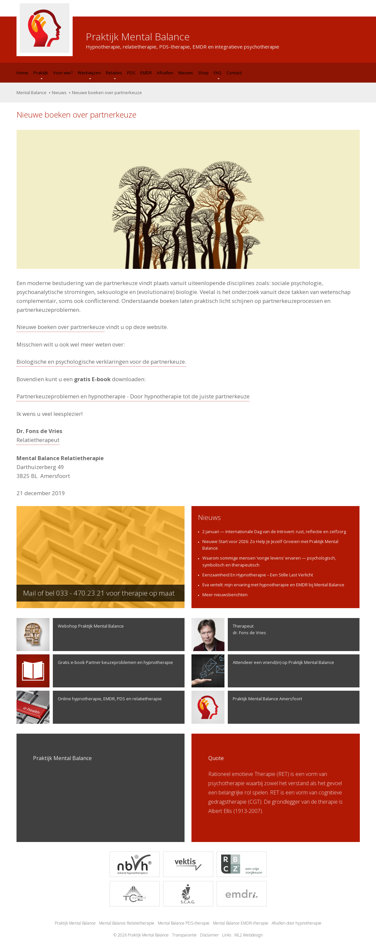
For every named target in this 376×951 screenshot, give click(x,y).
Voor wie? (63, 73)
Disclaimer (209, 935)
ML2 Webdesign (248, 935)
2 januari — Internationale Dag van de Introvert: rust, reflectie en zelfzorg (274, 531)
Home (22, 73)
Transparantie (184, 935)
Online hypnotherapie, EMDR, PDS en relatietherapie (89, 707)
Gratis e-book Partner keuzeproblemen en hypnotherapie (95, 670)
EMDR (146, 73)
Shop (203, 73)
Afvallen (165, 73)
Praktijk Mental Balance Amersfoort (246, 707)
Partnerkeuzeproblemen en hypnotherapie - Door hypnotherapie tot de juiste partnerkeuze (133, 396)
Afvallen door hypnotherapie (297, 923)
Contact (234, 73)
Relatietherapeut (38, 440)
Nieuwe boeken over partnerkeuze (61, 327)
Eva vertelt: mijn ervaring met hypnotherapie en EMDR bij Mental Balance (273, 585)
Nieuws (185, 73)
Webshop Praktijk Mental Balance (70, 634)
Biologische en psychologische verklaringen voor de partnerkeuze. (101, 361)
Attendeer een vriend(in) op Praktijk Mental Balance (262, 670)
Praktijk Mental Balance (75, 923)
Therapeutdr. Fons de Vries (228, 634)
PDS (131, 73)
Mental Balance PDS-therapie (184, 923)
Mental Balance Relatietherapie (126, 923)
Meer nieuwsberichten (225, 595)
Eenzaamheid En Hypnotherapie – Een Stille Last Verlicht (257, 575)
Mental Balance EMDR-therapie (240, 923)
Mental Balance (32, 92)
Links (226, 935)
